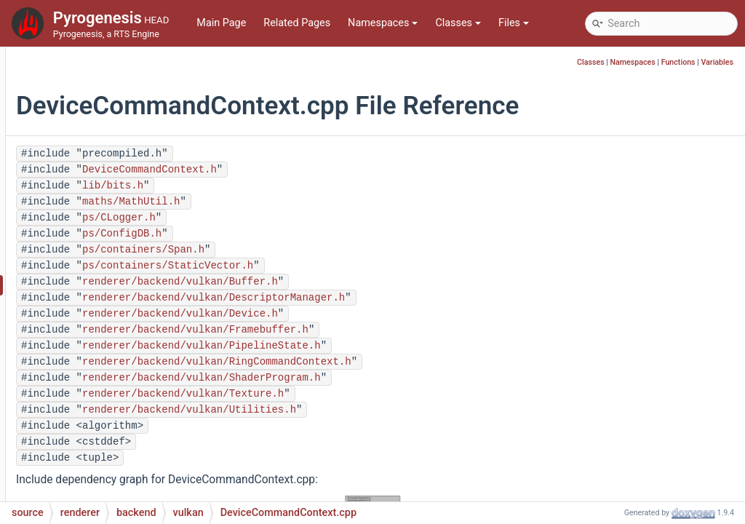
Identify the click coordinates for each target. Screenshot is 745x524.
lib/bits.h (290, 185)
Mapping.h (121, 481)
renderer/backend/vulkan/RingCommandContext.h (394, 362)
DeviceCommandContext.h (158, 307)
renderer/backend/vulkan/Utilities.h (367, 410)
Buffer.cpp (120, 154)
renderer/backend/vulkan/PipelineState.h (379, 346)
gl (88, 110)
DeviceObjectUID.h (139, 350)
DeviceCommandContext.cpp (164, 285)
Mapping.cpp (126, 459)
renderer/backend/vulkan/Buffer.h (357, 281)
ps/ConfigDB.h (299, 233)
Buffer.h (114, 176)
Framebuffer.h (129, 438)
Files (513, 23)
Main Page (221, 23)
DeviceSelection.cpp (143, 372)
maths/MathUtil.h (308, 201)
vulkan (99, 132)
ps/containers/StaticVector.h (345, 265)
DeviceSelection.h (137, 394)
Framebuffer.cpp (134, 416)
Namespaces (383, 23)
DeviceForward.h (135, 328)
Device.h (115, 263)
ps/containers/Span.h (321, 249)
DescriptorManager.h (145, 219)
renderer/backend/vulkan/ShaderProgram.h (379, 378)
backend (92, 66)
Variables (717, 62)
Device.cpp (121, 241)
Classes (458, 23)
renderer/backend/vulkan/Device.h (357, 313)
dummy (101, 88)
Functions (678, 62)
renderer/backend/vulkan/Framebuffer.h (373, 330)
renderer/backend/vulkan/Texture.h (360, 394)
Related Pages (296, 23)
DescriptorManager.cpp (150, 197)
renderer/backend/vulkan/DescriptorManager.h (391, 297)
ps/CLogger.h (296, 217)
